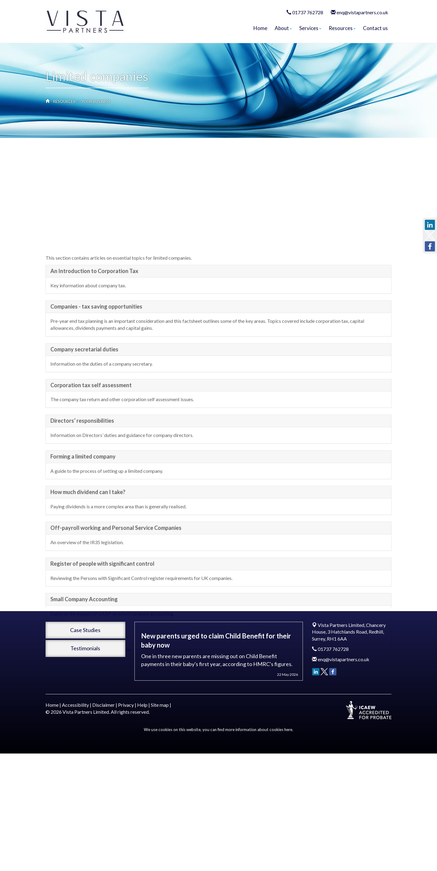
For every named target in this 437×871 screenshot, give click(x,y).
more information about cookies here (258, 729)
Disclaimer (103, 705)
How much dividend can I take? (87, 533)
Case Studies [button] (85, 630)
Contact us (375, 28)
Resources (342, 28)
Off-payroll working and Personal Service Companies (115, 568)
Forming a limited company (83, 497)
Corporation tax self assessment (91, 426)
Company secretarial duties (84, 390)
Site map (160, 705)
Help (142, 705)
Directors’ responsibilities (82, 461)
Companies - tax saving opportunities (96, 347)
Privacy (126, 705)
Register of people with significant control (102, 604)
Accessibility (75, 705)
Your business (95, 101)
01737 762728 (307, 12)
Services (310, 28)
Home (260, 28)
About (283, 28)
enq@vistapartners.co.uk (362, 12)
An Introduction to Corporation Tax (94, 311)
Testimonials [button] (85, 648)
